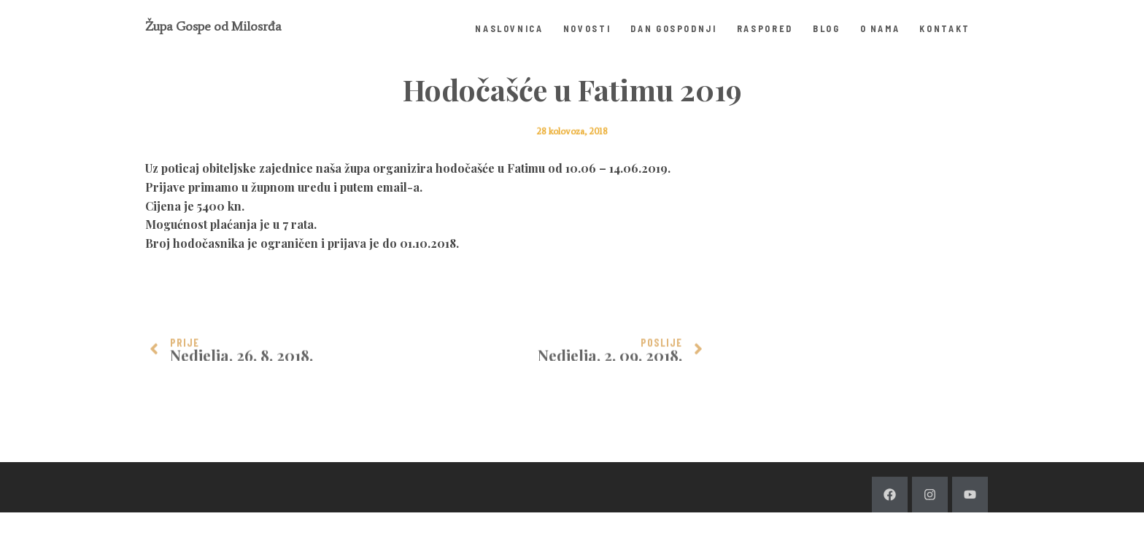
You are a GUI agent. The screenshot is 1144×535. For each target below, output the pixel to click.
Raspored (765, 28)
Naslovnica (509, 28)
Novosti (587, 28)
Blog (826, 28)
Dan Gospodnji (673, 28)
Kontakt (944, 28)
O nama (880, 28)
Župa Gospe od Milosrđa (213, 26)
